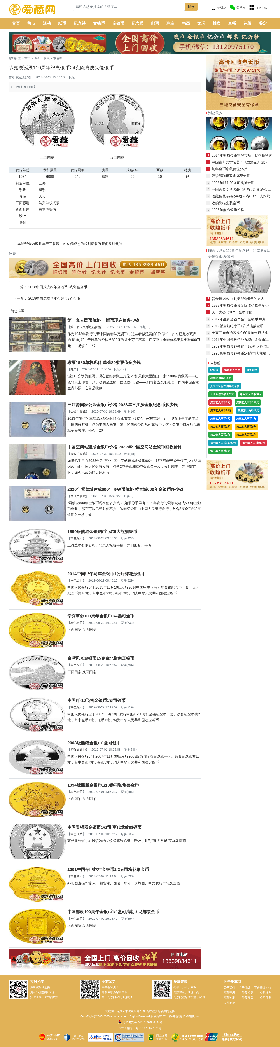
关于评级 (244, 987)
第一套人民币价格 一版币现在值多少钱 (103, 320)
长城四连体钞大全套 (222, 394)
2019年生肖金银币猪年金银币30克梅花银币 (245, 319)
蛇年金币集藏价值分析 (229, 169)
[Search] (129, 7)
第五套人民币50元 (250, 394)
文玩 (201, 23)
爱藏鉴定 (229, 997)
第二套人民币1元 (220, 426)
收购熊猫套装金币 (226, 203)
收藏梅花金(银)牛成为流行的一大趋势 (241, 196)
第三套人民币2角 (246, 418)
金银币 (118, 23)
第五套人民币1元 (220, 402)
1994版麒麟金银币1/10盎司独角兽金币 (103, 785)
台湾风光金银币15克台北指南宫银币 (100, 658)
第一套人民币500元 (253, 442)
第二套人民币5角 (246, 426)
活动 (47, 23)
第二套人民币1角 (246, 434)
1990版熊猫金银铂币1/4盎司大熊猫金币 (242, 353)
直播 (232, 23)
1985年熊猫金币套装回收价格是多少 (240, 305)
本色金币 (76, 580)
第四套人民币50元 (220, 410)
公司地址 (229, 1002)
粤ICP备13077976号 (148, 1028)
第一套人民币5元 (220, 451)
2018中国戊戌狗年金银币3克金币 (54, 298)
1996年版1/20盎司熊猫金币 (233, 183)
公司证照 (265, 997)
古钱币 (99, 23)
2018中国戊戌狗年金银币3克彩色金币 (57, 287)
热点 (31, 23)
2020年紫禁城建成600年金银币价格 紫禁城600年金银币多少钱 (125, 489)
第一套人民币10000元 (223, 442)
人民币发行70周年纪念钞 (224, 386)
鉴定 (263, 23)
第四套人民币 (232, 370)
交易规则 (265, 992)
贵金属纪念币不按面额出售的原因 (238, 299)
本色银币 (59, 58)
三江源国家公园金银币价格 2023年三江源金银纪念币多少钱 (122, 404)
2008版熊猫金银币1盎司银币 (94, 743)
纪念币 (138, 23)
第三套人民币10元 (248, 410)
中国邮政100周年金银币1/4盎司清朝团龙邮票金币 (113, 911)
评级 (247, 23)
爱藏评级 (229, 992)
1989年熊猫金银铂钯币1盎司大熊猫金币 (243, 346)
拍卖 (216, 23)
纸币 (62, 23)
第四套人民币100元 (247, 402)
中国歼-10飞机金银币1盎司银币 (96, 700)
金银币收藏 (42, 58)
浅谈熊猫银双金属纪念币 (231, 176)
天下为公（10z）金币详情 (232, 312)
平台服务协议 (262, 987)
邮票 (155, 23)
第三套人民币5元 (220, 418)
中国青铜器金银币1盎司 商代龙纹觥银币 (104, 827)
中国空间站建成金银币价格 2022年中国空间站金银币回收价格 (124, 447)
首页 (16, 23)
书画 (186, 23)
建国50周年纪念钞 (220, 378)
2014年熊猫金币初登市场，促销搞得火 (242, 155)
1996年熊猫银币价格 (228, 210)
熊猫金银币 (78, 749)
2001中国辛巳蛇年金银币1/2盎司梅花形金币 (108, 869)
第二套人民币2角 (220, 434)
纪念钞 (80, 23)
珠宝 (170, 23)
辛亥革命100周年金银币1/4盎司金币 (100, 616)
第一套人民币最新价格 (85, 327)
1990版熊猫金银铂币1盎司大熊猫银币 (102, 531)
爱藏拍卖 (247, 992)
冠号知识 (251, 370)
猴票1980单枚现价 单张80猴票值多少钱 (104, 362)
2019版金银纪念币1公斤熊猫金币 (238, 326)
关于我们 (229, 987)
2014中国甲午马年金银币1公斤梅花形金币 (106, 574)
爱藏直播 (247, 997)
